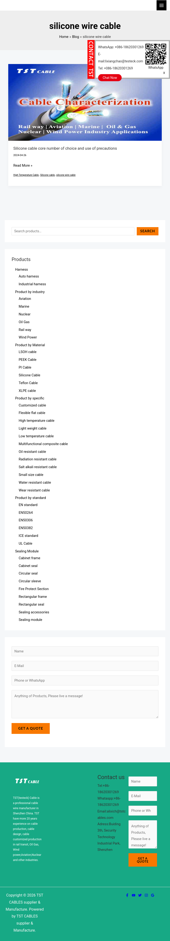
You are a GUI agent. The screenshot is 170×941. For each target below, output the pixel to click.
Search (147, 231)
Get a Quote (30, 728)
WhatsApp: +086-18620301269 (121, 47)
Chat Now (110, 78)
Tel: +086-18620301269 (115, 68)
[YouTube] (133, 895)
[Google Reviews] (152, 895)
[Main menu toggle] (161, 5)
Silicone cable (47, 175)
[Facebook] (127, 895)
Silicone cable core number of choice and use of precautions (65, 148)
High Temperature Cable (25, 175)
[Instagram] (146, 895)
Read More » (22, 165)
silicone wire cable (65, 175)
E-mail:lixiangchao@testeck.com (120, 57)
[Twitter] (140, 895)
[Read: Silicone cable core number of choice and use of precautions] (85, 102)
